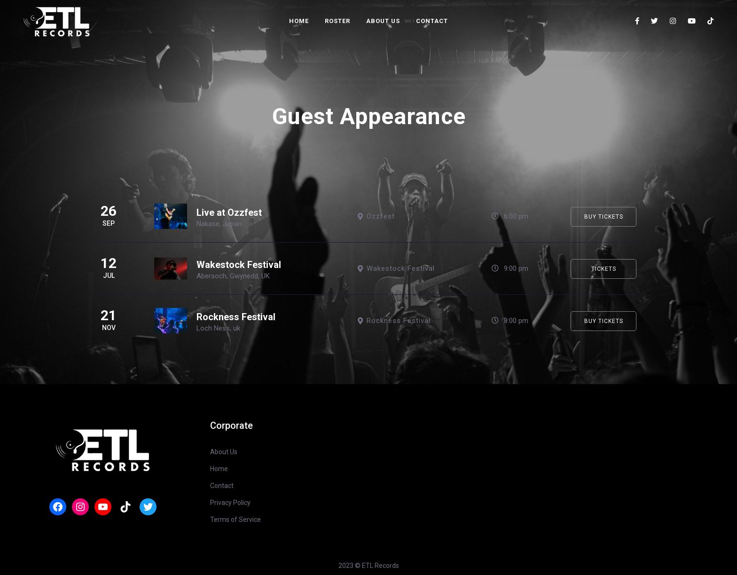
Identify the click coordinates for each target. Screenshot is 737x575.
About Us (383, 20)
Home (299, 20)
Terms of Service (235, 519)
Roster (337, 20)
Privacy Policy (230, 502)
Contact (432, 20)
